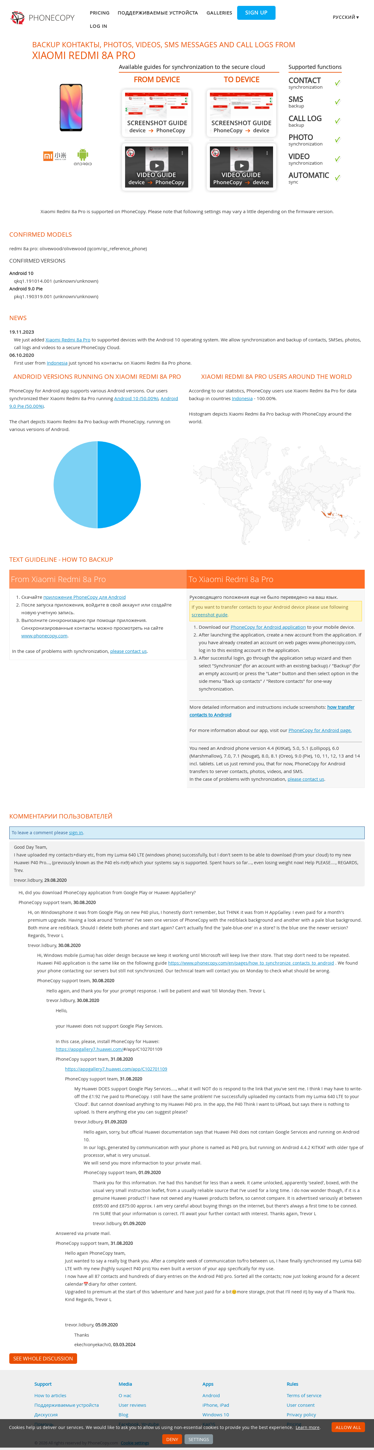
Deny (172, 1439)
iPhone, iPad (215, 1405)
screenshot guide (210, 615)
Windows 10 (215, 1414)
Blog (123, 1414)
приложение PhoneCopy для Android (84, 597)
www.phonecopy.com (44, 635)
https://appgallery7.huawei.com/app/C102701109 (116, 1069)
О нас (125, 1395)
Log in (98, 26)
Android (211, 1395)
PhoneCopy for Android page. (320, 730)
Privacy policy (301, 1414)
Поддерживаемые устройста (158, 13)
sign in (76, 832)
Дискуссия (46, 1414)
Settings (199, 1439)
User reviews (132, 1405)
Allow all (348, 1427)
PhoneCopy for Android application (268, 627)
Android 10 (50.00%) (136, 398)
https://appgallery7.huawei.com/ (89, 1049)
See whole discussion (43, 1358)
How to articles (50, 1395)
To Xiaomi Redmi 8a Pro (241, 113)
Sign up (256, 12)
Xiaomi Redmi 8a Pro (68, 339)
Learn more (308, 1427)
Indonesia (57, 363)
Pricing (100, 13)
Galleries (219, 13)
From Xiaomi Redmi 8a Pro (156, 113)
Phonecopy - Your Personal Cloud (43, 18)
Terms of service (304, 1395)
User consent (301, 1405)
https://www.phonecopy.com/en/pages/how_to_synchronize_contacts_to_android (251, 963)
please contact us (128, 651)
